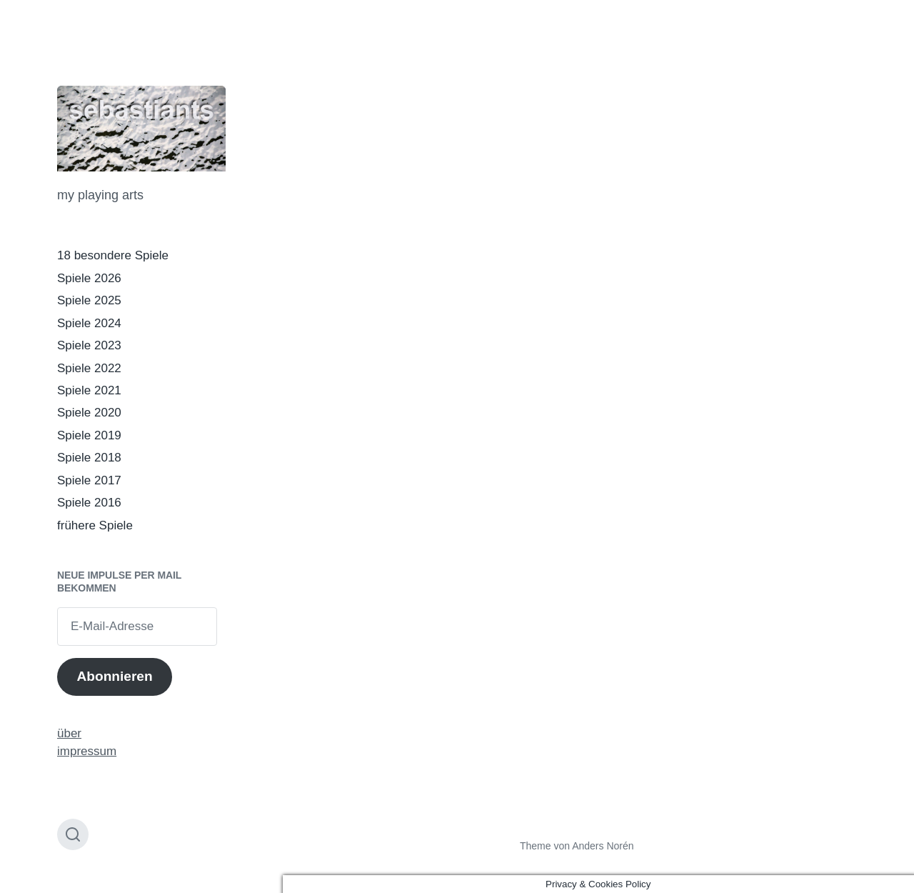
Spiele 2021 (89, 390)
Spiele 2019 (89, 435)
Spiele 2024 (89, 323)
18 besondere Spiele (113, 255)
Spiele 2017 (89, 480)
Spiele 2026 (89, 278)
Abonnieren (114, 676)
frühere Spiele (95, 525)
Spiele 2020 (89, 412)
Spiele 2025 (89, 300)
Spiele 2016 (89, 502)
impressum (86, 751)
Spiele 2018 (89, 457)
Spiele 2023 (89, 345)
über (69, 733)
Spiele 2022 (89, 368)
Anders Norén (602, 846)
